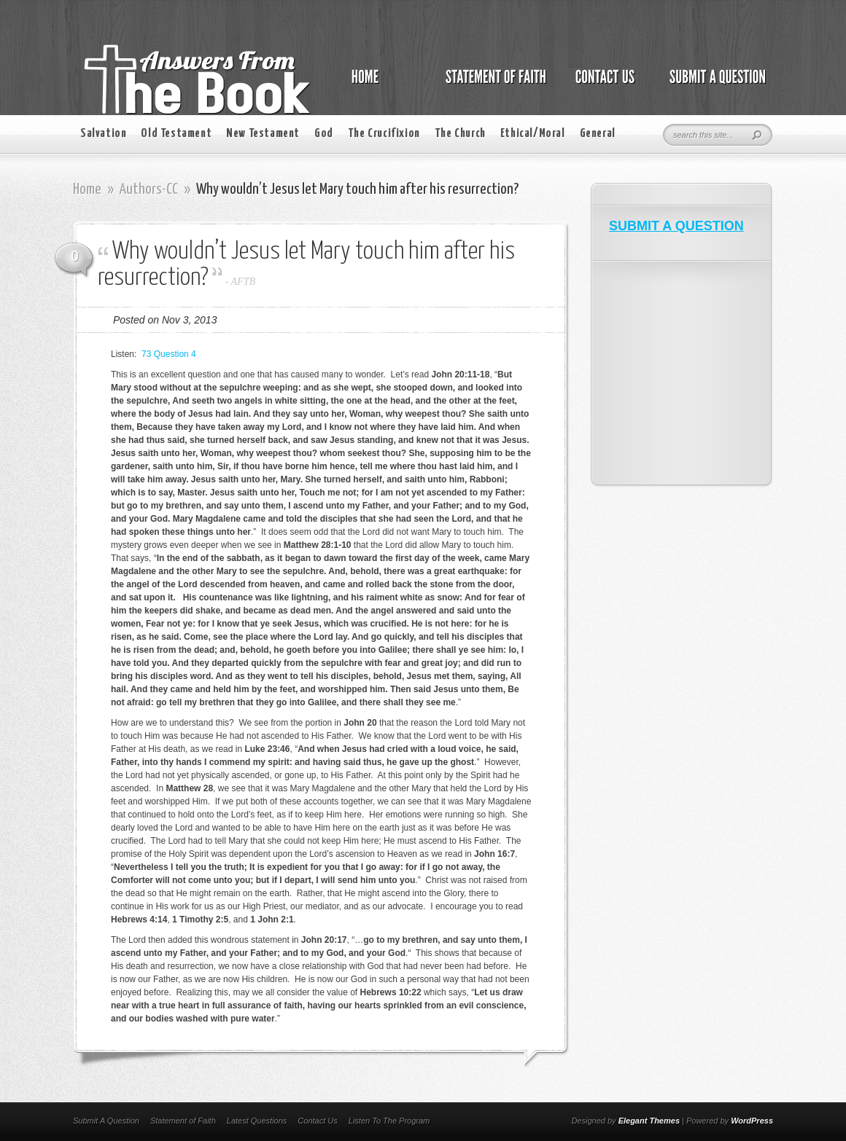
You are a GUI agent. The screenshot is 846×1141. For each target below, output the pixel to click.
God (323, 134)
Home (87, 189)
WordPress (752, 1120)
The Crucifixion (384, 134)
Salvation (103, 134)
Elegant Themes (649, 1120)
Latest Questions (257, 1120)
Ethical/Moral (532, 134)
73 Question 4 (168, 354)
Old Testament (176, 134)
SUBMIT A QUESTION (676, 226)
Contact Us (317, 1120)
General (598, 134)
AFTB (243, 281)
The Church (460, 134)
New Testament (263, 134)
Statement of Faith (183, 1120)
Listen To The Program (389, 1120)
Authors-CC (149, 189)
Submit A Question (106, 1120)
